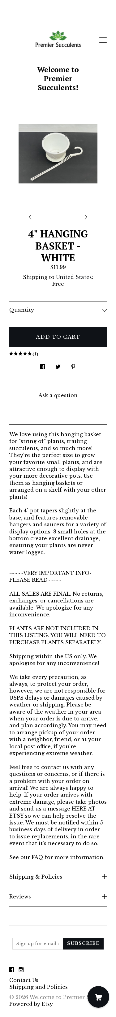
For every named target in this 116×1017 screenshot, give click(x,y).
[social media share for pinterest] (73, 365)
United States (74, 277)
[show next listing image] (72, 215)
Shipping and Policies (38, 987)
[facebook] (11, 970)
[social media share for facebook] (42, 365)
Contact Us (23, 980)
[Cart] (98, 997)
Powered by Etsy (31, 1004)
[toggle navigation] (103, 40)
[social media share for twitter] (58, 365)
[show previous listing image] (43, 215)
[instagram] (21, 970)
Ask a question (58, 395)
